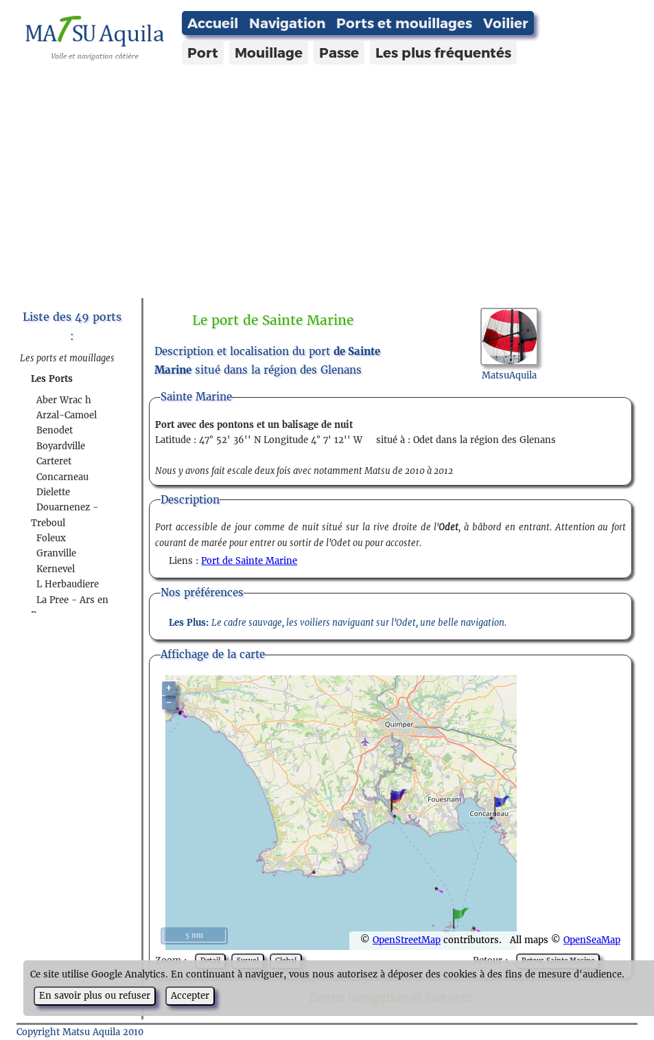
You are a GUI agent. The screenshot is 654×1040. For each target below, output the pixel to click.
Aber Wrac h (63, 400)
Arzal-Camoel (66, 415)
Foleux (51, 538)
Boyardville (60, 446)
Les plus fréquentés (443, 52)
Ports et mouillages (404, 22)
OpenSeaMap (591, 940)
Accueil (212, 22)
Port (202, 52)
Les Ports (52, 379)
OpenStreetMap (407, 940)
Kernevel (55, 569)
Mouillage (269, 52)
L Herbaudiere (67, 584)
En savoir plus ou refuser (94, 996)
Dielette (53, 492)
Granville (56, 553)
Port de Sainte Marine (249, 561)
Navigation (287, 22)
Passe (339, 52)
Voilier (505, 22)
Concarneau (62, 477)
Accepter (190, 996)
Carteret (53, 461)
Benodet (54, 430)
